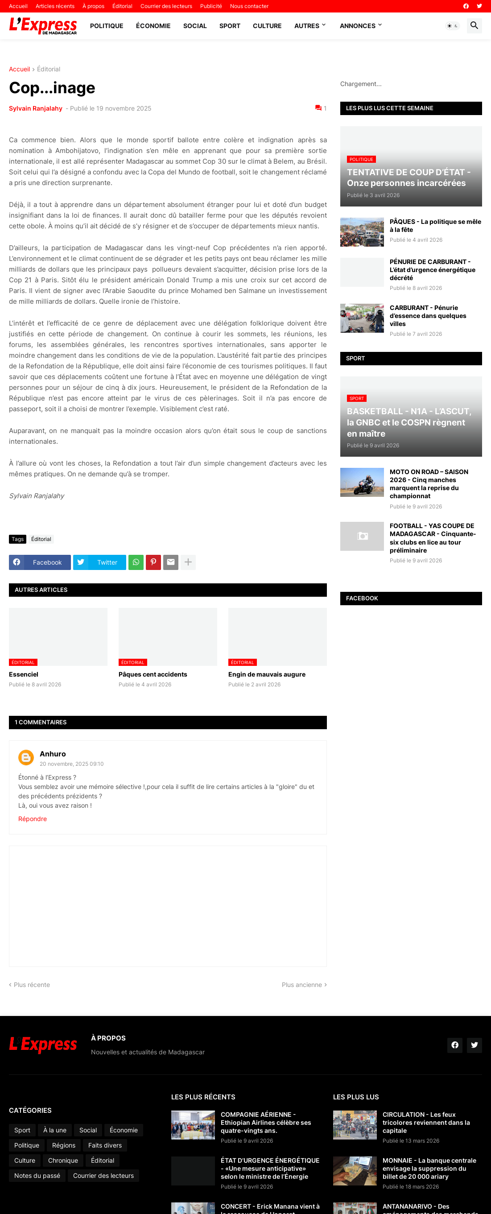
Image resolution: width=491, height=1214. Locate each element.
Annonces (357, 25)
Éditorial (122, 6)
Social (195, 25)
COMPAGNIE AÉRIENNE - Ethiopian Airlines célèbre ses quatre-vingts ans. (266, 1122)
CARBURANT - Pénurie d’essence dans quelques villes (428, 315)
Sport (229, 25)
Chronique (63, 1160)
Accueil (18, 6)
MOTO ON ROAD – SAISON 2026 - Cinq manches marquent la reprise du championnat (429, 484)
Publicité (211, 6)
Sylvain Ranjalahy (36, 108)
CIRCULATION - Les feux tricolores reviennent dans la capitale (426, 1122)
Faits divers (105, 1145)
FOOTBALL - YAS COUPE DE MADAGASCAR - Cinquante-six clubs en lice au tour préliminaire (433, 538)
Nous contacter (249, 6)
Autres (306, 25)
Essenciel (23, 674)
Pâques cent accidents (153, 674)
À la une (54, 1130)
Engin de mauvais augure (266, 674)
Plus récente (32, 984)
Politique (107, 25)
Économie (153, 25)
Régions (63, 1145)
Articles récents (55, 6)
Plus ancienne (302, 984)
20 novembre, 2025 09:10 (72, 763)
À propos (93, 6)
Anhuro (53, 753)
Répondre (32, 818)
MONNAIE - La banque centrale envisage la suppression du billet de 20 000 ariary (429, 1168)
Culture (267, 25)
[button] (452, 25)
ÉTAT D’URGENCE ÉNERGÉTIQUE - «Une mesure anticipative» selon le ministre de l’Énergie (270, 1168)
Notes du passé (37, 1175)
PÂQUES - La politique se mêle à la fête (435, 225)
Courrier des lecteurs (166, 6)
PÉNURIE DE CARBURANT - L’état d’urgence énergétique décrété (432, 269)
